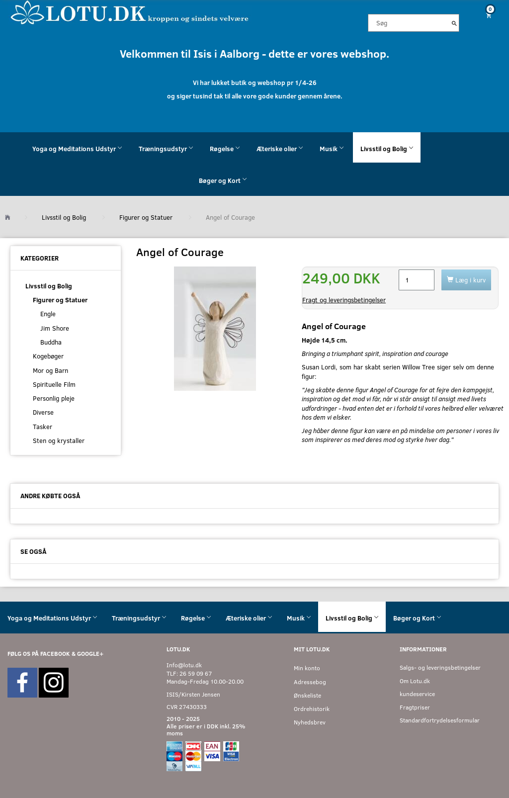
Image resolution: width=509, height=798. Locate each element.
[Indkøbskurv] (488, 15)
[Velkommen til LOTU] (130, 11)
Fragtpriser (415, 707)
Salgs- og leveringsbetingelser (440, 667)
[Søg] (454, 22)
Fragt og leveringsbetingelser (344, 299)
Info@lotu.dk (184, 665)
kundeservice (417, 694)
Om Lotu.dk (415, 681)
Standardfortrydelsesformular (440, 720)
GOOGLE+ (90, 653)
